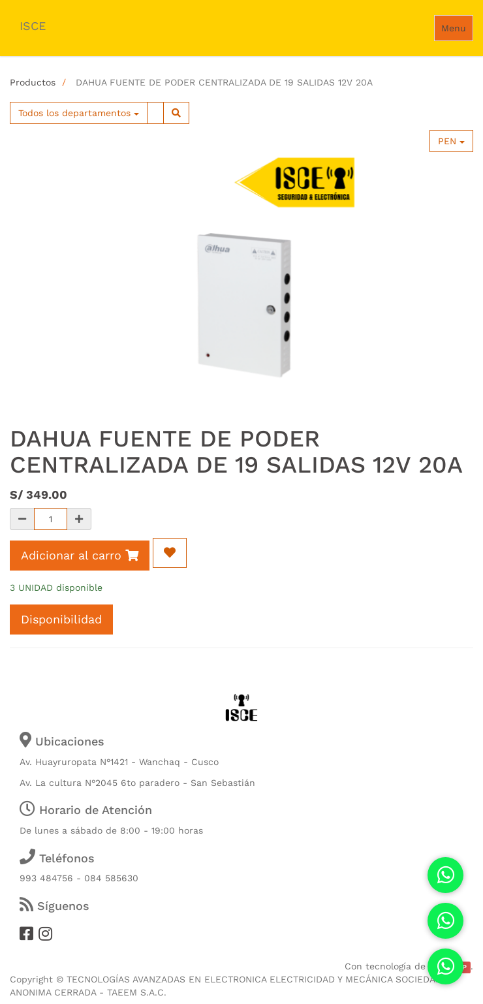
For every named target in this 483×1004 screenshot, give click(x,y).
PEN (451, 141)
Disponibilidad (61, 619)
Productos (32, 82)
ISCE (33, 26)
